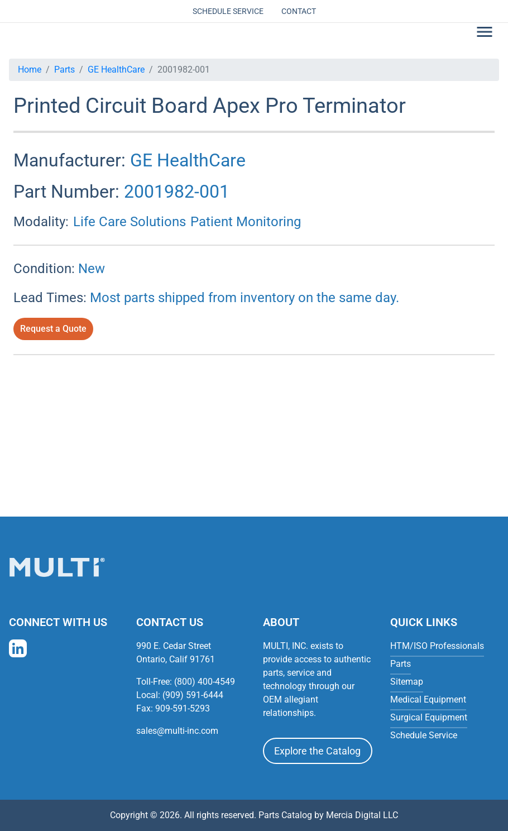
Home (29, 69)
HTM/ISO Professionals (437, 646)
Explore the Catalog (317, 751)
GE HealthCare (116, 69)
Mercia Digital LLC (362, 815)
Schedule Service (228, 11)
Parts (64, 69)
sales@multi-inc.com (177, 730)
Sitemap (406, 681)
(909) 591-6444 (192, 695)
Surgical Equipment (428, 717)
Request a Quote (53, 328)
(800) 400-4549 (204, 681)
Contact (298, 11)
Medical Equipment (428, 699)
